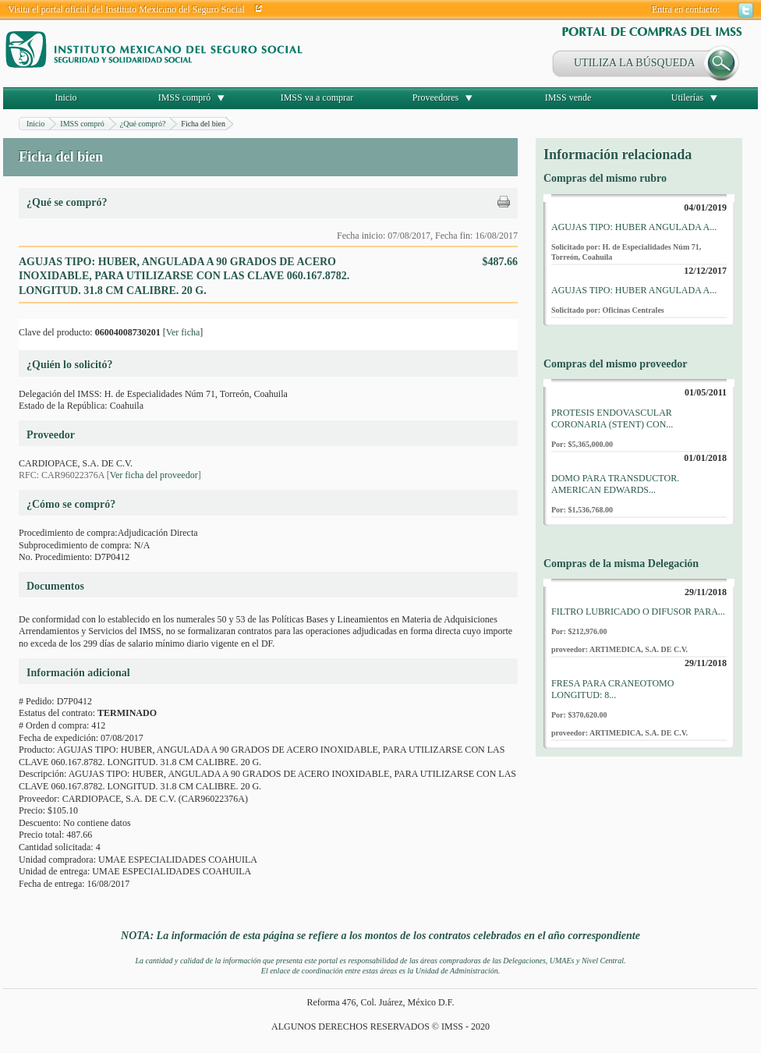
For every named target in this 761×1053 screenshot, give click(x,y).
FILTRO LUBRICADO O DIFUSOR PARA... (638, 611)
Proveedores (435, 97)
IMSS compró (184, 97)
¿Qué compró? (143, 123)
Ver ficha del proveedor (154, 475)
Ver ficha (183, 332)
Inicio (66, 97)
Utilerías (687, 97)
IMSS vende (568, 97)
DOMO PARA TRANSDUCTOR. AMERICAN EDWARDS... (615, 484)
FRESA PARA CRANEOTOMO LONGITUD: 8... (612, 689)
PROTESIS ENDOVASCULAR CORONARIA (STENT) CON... (612, 419)
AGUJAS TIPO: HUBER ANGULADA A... (634, 227)
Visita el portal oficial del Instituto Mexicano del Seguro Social (126, 9)
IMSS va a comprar (317, 97)
